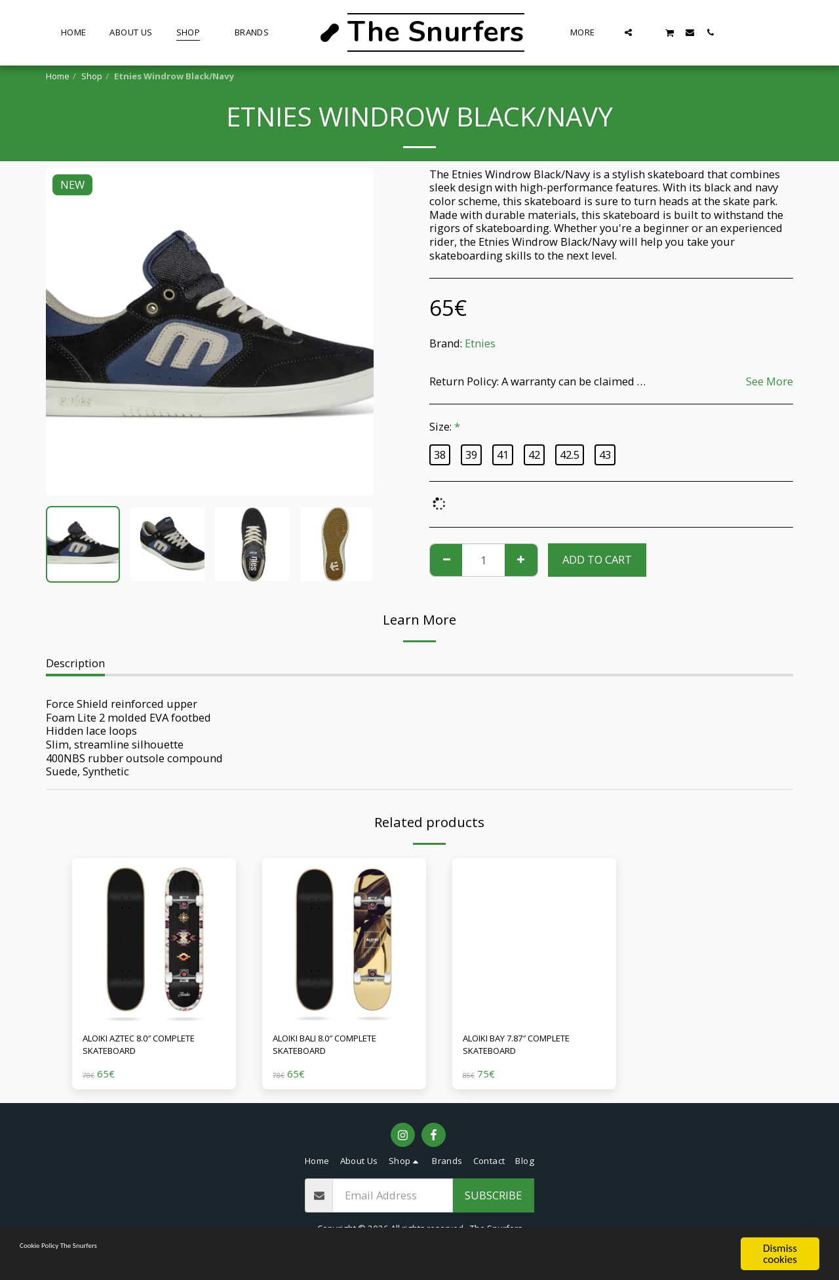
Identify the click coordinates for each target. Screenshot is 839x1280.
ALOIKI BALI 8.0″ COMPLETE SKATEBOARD (342, 1048)
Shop (91, 76)
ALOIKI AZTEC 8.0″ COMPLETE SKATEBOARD (146, 1048)
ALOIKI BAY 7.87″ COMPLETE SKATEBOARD (533, 1048)
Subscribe (493, 1201)
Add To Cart (597, 559)
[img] (154, 940)
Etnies (480, 343)
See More (769, 382)
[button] (628, 32)
